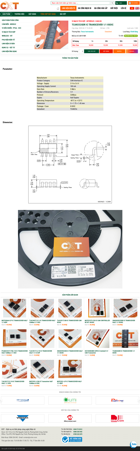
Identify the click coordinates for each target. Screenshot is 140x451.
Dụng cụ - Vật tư (8, 48)
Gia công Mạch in (84, 8)
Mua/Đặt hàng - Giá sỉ (131, 36)
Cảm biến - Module (9, 24)
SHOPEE (119, 51)
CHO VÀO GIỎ (91, 51)
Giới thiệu (114, 8)
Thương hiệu (19, 14)
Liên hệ (123, 8)
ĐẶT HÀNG (106, 51)
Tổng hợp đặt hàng (48, 14)
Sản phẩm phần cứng (10, 20)
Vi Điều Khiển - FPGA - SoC (11, 28)
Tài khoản (133, 3)
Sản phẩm (6, 14)
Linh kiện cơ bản (8, 44)
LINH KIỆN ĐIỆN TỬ (68, 8)
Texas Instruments (87, 32)
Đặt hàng (32, 14)
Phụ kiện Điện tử (8, 40)
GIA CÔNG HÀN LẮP (100, 8)
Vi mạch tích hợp (8, 32)
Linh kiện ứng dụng (9, 51)
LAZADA (131, 51)
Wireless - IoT (7, 36)
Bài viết (63, 14)
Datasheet (108, 32)
